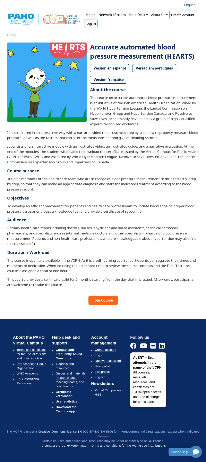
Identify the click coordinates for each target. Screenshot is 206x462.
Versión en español (110, 68)
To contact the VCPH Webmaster (64, 445)
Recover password (108, 360)
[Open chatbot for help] (182, 452)
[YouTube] (143, 346)
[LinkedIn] (162, 346)
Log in (91, 23)
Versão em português (154, 68)
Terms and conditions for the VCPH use (118, 445)
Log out (100, 377)
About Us (158, 14)
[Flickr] (153, 346)
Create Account (182, 15)
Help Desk (137, 14)
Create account (105, 349)
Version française (109, 79)
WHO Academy (27, 373)
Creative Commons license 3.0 (60, 431)
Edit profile (102, 371)
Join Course (103, 300)
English (190, 5)
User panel (102, 366)
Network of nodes (112, 14)
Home (90, 14)
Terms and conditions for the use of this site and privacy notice (31, 354)
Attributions (157, 445)
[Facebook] (133, 346)
